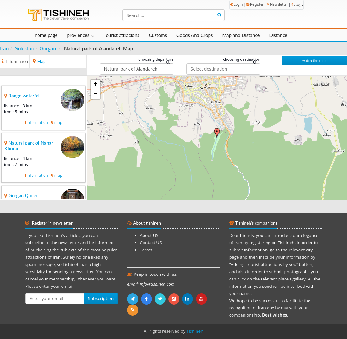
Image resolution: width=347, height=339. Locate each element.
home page (46, 35)
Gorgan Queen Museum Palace (21, 198)
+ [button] (95, 84)
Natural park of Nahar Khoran (28, 145)
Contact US (151, 242)
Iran (4, 48)
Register (255, 4)
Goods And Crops (194, 35)
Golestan (24, 48)
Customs (158, 35)
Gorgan (48, 48)
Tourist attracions (121, 35)
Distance (278, 35)
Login (236, 4)
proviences (78, 35)
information (37, 122)
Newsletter (277, 4)
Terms (146, 250)
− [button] (95, 94)
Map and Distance (241, 35)
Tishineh (194, 331)
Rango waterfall (25, 95)
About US (149, 235)
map (58, 122)
